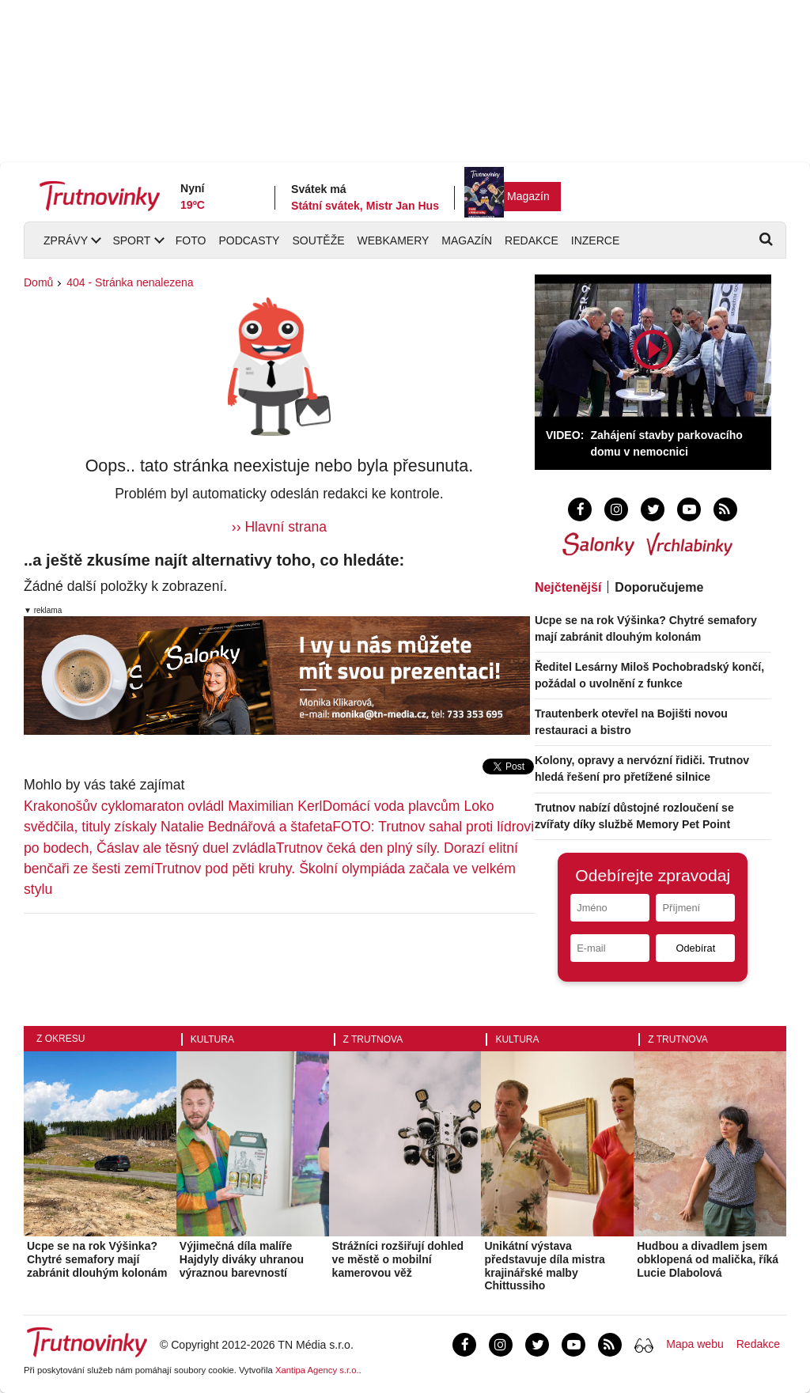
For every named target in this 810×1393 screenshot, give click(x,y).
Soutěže (318, 240)
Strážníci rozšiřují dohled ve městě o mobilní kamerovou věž (398, 1259)
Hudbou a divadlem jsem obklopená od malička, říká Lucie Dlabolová (707, 1259)
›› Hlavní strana (279, 527)
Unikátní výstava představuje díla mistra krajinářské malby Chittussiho (544, 1266)
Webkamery (394, 240)
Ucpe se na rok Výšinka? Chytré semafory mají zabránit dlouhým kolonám (97, 1259)
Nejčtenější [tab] (568, 587)
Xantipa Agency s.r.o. (317, 1370)
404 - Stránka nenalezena (129, 282)
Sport (131, 240)
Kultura (212, 1039)
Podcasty (248, 240)
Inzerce (595, 240)
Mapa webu (694, 1344)
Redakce (531, 240)
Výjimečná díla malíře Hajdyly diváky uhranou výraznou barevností (242, 1259)
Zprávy (66, 240)
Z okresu (60, 1038)
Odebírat (695, 948)
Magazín (528, 196)
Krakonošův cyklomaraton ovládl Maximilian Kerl (173, 806)
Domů (38, 282)
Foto (191, 240)
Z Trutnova (373, 1039)
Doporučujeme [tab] (659, 587)
